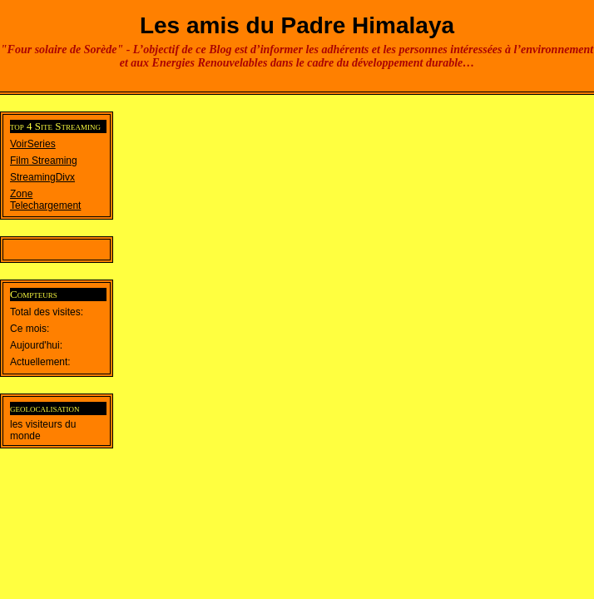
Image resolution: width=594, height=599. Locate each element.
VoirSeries (33, 144)
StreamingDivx (42, 177)
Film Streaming (43, 160)
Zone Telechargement (45, 199)
